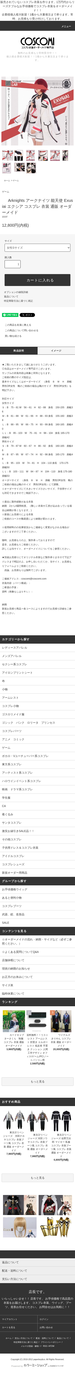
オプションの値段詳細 (16, 292)
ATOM (51, 1346)
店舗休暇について (13, 960)
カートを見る (8, 1327)
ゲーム (16, 180)
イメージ (56, 350)
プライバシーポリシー (51, 1342)
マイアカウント (9, 1319)
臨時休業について (13, 993)
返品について (11, 296)
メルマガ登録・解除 (30, 1346)
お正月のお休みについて (17, 976)
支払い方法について (24, 1338)
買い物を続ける (11, 336)
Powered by (37, 1366)
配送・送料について (45, 1338)
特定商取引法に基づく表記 (18, 300)
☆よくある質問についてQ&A (20, 951)
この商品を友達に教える (15, 325)
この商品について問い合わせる (19, 330)
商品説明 (18, 350)
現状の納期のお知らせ (16, 968)
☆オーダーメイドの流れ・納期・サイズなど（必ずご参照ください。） (37, 941)
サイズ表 (7, 985)
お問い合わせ (46, 1327)
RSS (45, 1346)
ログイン (44, 1319)
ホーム (7, 180)
